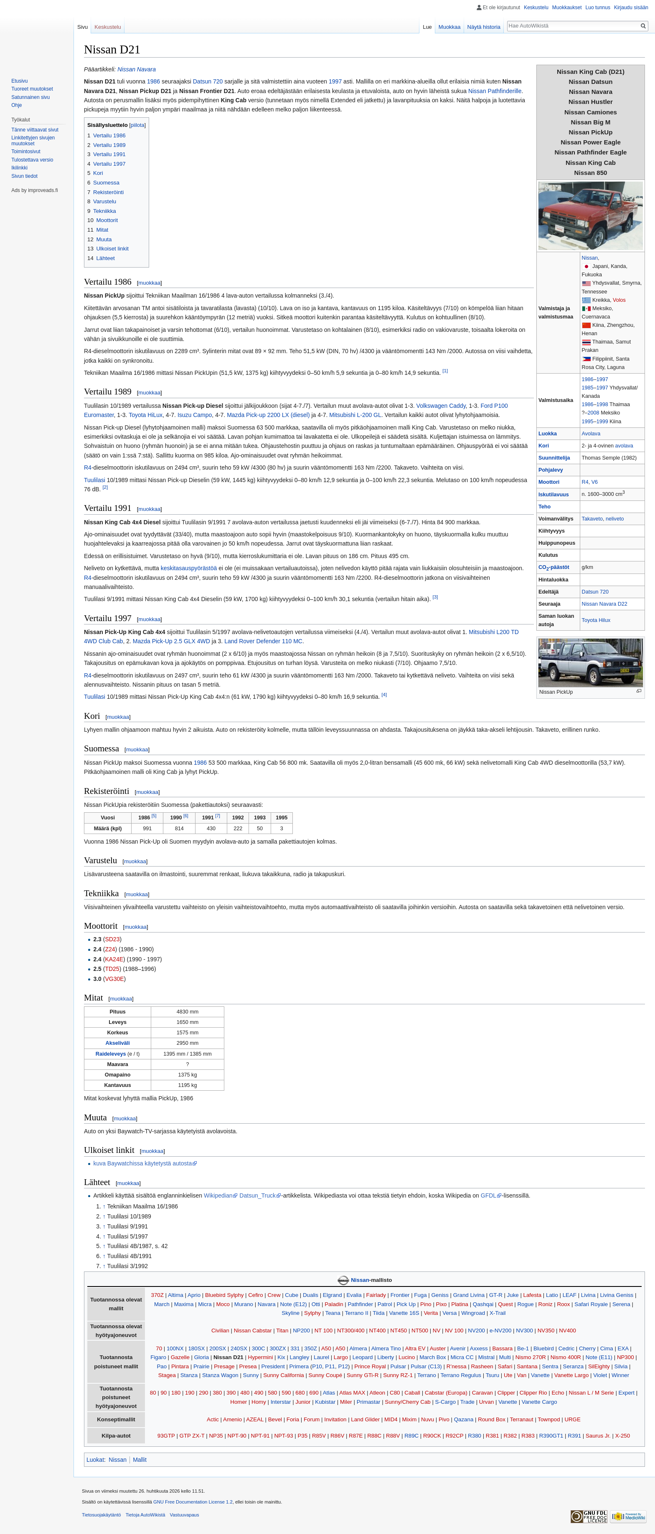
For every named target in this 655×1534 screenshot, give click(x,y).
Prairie (201, 1366)
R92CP (455, 1436)
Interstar (281, 1402)
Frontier (400, 1295)
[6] (185, 815)
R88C (374, 1436)
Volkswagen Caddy (441, 405)
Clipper (506, 1393)
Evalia (353, 1295)
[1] (445, 370)
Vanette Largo (571, 1375)
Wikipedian (218, 1195)
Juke (513, 1295)
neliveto (615, 519)
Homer (238, 1402)
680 (300, 1393)
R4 (585, 482)
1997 (602, 379)
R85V (319, 1436)
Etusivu (19, 81)
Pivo (444, 1419)
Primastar (369, 1402)
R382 (510, 1436)
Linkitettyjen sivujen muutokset (33, 141)
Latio (552, 1295)
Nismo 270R (530, 1357)
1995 (588, 422)
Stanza (189, 1375)
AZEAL (255, 1419)
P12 (343, 1366)
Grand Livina (469, 1295)
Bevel (275, 1419)
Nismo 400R (566, 1357)
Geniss (440, 1295)
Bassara (502, 1348)
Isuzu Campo (195, 415)
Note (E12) (293, 1304)
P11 (330, 1366)
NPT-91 (260, 1436)
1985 (588, 388)
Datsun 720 (595, 592)
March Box (432, 1357)
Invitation (335, 1419)
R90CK (432, 1436)
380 (217, 1393)
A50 (326, 1348)
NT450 (398, 1330)
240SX (239, 1348)
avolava (624, 446)
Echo (557, 1393)
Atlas (329, 1393)
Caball (412, 1393)
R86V (337, 1436)
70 (159, 1348)
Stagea (167, 1375)
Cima (606, 1348)
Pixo (441, 1304)
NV (436, 1330)
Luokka (547, 434)
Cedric (566, 1348)
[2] (105, 487)
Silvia (621, 1366)
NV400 (567, 1330)
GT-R (496, 1295)
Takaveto (592, 519)
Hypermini (260, 1357)
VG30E (114, 978)
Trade (467, 1402)
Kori (543, 446)
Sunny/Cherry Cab (407, 1402)
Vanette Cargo (539, 1402)
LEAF (569, 1295)
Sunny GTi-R (362, 1375)
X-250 (622, 1436)
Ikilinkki (19, 168)
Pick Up (406, 1304)
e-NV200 (500, 1330)
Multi (505, 1357)
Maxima (184, 1304)
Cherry (587, 1348)
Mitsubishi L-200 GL (355, 415)
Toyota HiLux (145, 415)
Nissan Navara (136, 69)
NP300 (625, 1357)
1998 (602, 404)
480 (244, 1393)
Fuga (420, 1295)
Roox (563, 1304)
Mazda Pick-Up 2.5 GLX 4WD (171, 641)
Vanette (540, 1375)
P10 (317, 1366)
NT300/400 (351, 1330)
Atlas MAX (352, 1393)
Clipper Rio (533, 1393)
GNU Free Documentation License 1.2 (193, 1501)
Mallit (140, 1459)
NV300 (524, 1330)
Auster (438, 1348)
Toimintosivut (25, 151)
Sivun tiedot (24, 176)
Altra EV (415, 1348)
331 (295, 1348)
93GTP (166, 1436)
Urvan (486, 1402)
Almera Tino (386, 1348)
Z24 (110, 949)
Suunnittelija (554, 458)
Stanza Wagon (220, 1375)
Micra (205, 1304)
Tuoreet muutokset (32, 89)
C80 (395, 1393)
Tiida (378, 1313)
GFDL (488, 1195)
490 (258, 1393)
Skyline (291, 1313)
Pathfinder (360, 1304)
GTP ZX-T (192, 1436)
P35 (302, 1436)
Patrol (385, 1304)
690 (313, 1393)
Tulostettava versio (32, 160)
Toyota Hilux (596, 620)
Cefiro (255, 1295)
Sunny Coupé (326, 1375)
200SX (217, 1348)
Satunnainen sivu (30, 97)
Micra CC (462, 1357)
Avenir (457, 1348)
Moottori (548, 482)
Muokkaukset (567, 7)
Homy (258, 1402)
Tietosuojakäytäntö (101, 1514)
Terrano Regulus (460, 1375)
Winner (620, 1375)
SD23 (112, 939)
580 (272, 1393)
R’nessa (457, 1366)
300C (258, 1348)
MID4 (391, 1419)
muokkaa (149, 283)
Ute (508, 1375)
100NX (175, 1348)
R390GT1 (551, 1436)
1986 (588, 379)
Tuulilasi (94, 480)
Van (522, 1375)
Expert (627, 1393)
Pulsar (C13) (426, 1366)
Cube (291, 1295)
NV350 (546, 1330)
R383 (528, 1436)
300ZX (277, 1348)
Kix (281, 1357)
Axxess (479, 1348)
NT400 (377, 1330)
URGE (572, 1419)
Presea (248, 1366)
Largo (341, 1357)
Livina (588, 1295)
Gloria (201, 1357)
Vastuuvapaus (184, 1514)
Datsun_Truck (257, 1195)
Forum (312, 1419)
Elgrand (332, 1295)
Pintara (180, 1366)
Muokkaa (450, 27)
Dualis (310, 1295)
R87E (356, 1436)
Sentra (550, 1366)
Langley (300, 1357)
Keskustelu (536, 7)
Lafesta (532, 1295)
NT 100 (324, 1330)
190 (189, 1393)
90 (163, 1393)
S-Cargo (445, 1402)
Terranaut (521, 1419)
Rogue (526, 1304)
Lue (427, 27)
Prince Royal (370, 1366)
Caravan (482, 1393)
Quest (505, 1304)
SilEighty (599, 1366)
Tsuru (493, 1375)
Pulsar (398, 1366)
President (273, 1366)
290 (203, 1393)
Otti (316, 1304)
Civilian (220, 1330)
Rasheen (482, 1366)
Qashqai (483, 1304)
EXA (623, 1348)
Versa (449, 1313)
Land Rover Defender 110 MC (263, 641)
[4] (384, 695)
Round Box (491, 1419)
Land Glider (365, 1419)
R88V (393, 1436)
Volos (619, 300)
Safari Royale (591, 1304)
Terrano (426, 1375)
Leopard (363, 1357)
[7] (217, 815)
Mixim (409, 1419)
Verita (431, 1313)
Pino (426, 1304)
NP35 (216, 1436)
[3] (435, 597)
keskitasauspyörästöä (189, 568)
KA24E (114, 959)
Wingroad (473, 1313)
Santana (527, 1366)
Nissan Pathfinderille (495, 91)
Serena (621, 1304)
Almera (358, 1348)
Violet (600, 1375)
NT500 (419, 1330)
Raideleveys (111, 1054)
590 (286, 1393)
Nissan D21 (228, 1357)
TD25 (112, 968)
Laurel (321, 1357)
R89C (411, 1436)
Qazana (464, 1419)
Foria (293, 1419)
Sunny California (283, 1375)
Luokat (95, 1459)
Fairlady (376, 1295)
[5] (154, 815)
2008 (593, 413)
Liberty (385, 1357)
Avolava (591, 434)
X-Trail (498, 1313)
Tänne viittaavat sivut (34, 130)
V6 (595, 482)
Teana (332, 1313)
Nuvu (427, 1419)
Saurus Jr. (598, 1436)
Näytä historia (483, 27)
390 (231, 1393)
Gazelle (180, 1357)
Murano (243, 1304)
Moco (223, 1304)
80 (153, 1393)
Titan (282, 1330)
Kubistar (325, 1402)
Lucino (407, 1357)
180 (175, 1393)
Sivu (82, 27)
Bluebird (543, 1348)
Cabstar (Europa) (446, 1393)
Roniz (545, 1304)
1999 (602, 422)
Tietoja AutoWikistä (145, 1514)
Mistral (486, 1357)
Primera (299, 1366)
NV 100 (454, 1330)
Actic (213, 1419)
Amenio (232, 1419)
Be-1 (523, 1348)
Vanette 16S (404, 1313)
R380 (474, 1436)
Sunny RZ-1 (398, 1375)
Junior (302, 1402)
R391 (574, 1436)
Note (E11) (599, 1357)
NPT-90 (237, 1436)
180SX (196, 1348)
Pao (162, 1366)
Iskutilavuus (553, 495)
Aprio (194, 1295)
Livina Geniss (616, 1295)
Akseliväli (118, 1043)
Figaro (158, 1357)
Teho (544, 507)
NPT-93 (283, 1436)
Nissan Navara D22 (604, 604)
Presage (224, 1366)
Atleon (378, 1393)
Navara (267, 1304)
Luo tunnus (598, 7)
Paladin (334, 1304)
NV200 (476, 1330)
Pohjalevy (550, 470)
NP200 (301, 1330)
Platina (459, 1304)
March (162, 1304)
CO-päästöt (553, 567)
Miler (346, 1402)
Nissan (590, 258)
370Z (157, 1295)
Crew (273, 1295)
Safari (505, 1366)
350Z (311, 1348)
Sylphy (312, 1313)
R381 (492, 1436)
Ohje (16, 105)
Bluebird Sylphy (224, 1295)
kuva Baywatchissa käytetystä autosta (142, 1163)
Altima (175, 1295)
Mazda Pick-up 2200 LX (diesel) (268, 415)
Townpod (549, 1419)
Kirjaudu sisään (631, 7)
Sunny (251, 1375)
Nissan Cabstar (253, 1330)
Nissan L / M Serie (591, 1393)
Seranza (573, 1366)
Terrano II (356, 1313)
